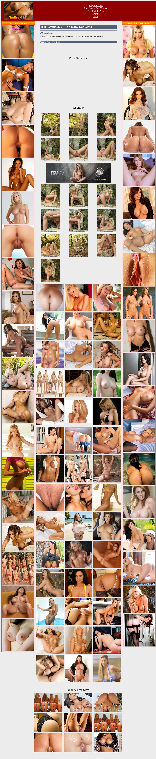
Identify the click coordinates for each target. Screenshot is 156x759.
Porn (95, 13)
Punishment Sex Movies (95, 8)
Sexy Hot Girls (96, 5)
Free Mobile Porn (95, 11)
